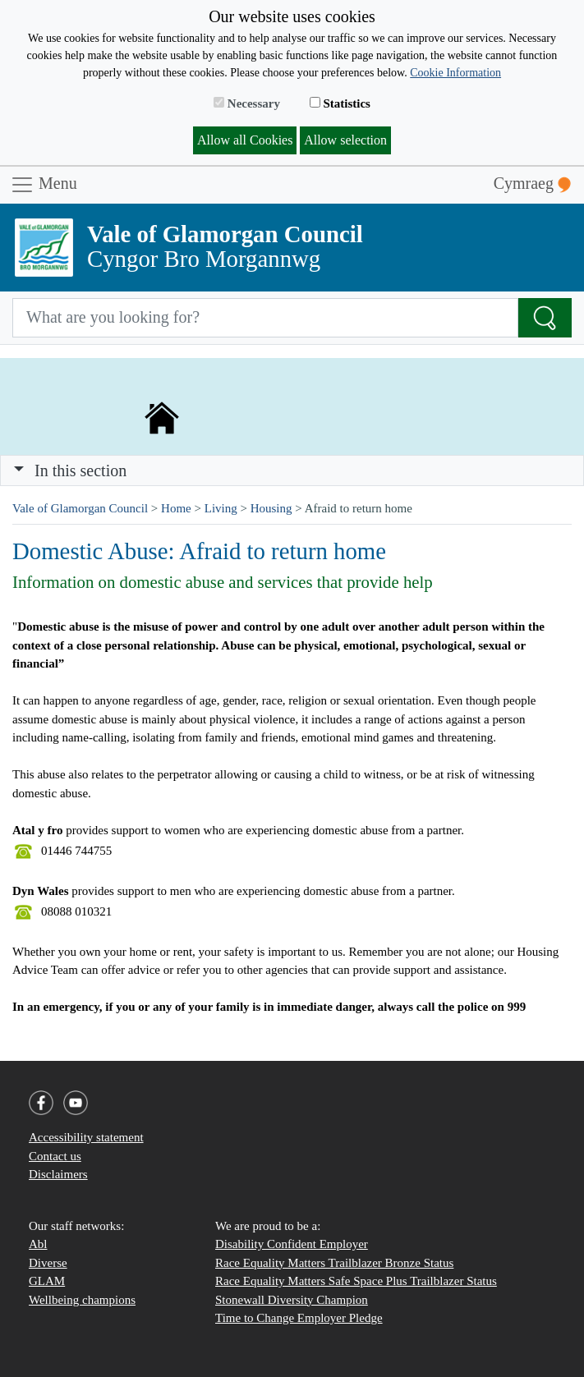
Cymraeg (532, 183)
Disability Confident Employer (291, 1244)
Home (176, 508)
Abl (38, 1244)
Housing (271, 508)
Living (221, 508)
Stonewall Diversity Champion (291, 1299)
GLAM (47, 1280)
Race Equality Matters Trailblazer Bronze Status (334, 1262)
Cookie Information (455, 73)
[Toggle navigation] (292, 470)
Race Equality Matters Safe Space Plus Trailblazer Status (356, 1280)
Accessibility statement (86, 1137)
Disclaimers (58, 1174)
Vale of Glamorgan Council (80, 508)
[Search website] (265, 317)
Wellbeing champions (82, 1299)
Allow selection (345, 140)
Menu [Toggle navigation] (43, 184)
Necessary (247, 103)
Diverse (48, 1262)
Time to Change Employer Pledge (299, 1317)
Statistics (340, 103)
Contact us (55, 1156)
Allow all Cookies (244, 140)
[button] (18, 470)
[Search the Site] (545, 317)
